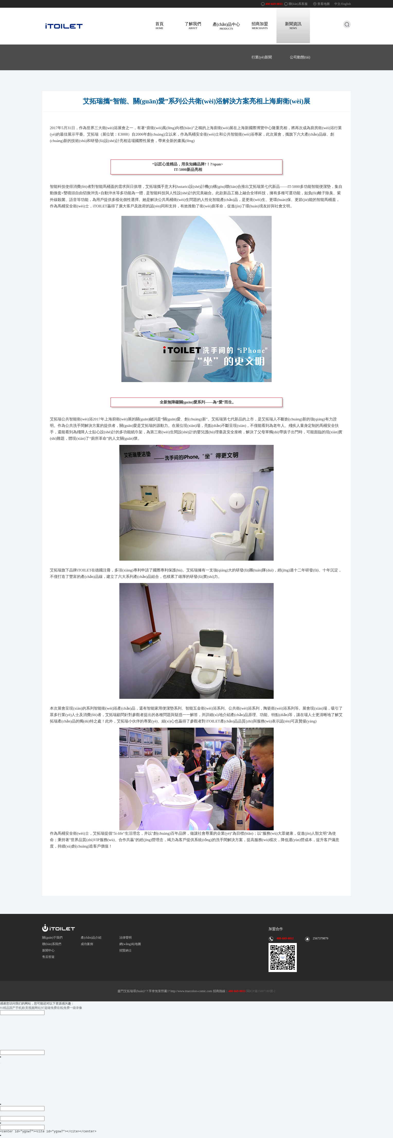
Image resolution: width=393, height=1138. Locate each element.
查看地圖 (323, 4)
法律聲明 (125, 937)
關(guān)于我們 (52, 937)
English (346, 4)
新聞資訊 (293, 26)
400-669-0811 (274, 4)
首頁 (159, 26)
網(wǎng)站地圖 (130, 944)
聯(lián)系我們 (51, 944)
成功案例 (87, 944)
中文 (337, 4)
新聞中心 (48, 950)
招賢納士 (125, 950)
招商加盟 (259, 26)
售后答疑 (48, 957)
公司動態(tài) (300, 57)
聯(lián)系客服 (298, 4)
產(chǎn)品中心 (226, 26)
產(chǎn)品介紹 (91, 937)
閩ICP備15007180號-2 (260, 991)
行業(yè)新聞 (262, 57)
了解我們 (193, 26)
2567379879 (320, 938)
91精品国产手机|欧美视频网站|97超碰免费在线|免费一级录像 (41, 1008)
